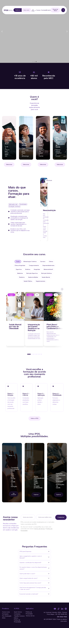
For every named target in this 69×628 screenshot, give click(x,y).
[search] (26, 10)
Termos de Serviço (39, 528)
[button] (2, 31)
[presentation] (62, 289)
